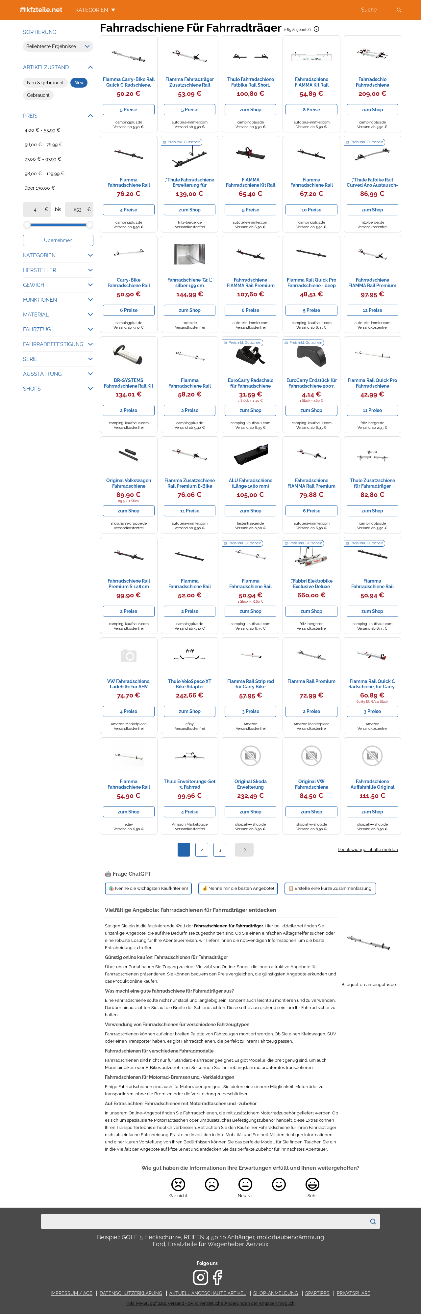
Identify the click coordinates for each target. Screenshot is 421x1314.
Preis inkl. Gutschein (184, 142)
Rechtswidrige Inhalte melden (368, 849)
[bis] (77, 209)
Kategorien (95, 10)
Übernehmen (58, 240)
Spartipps (317, 1293)
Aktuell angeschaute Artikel (207, 1293)
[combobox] (203, 1221)
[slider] (27, 224)
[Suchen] (373, 1221)
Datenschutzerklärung (131, 1293)
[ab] (35, 209)
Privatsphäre (353, 1293)
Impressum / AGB (71, 1293)
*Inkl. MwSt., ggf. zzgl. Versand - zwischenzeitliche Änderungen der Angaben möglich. (210, 1303)
